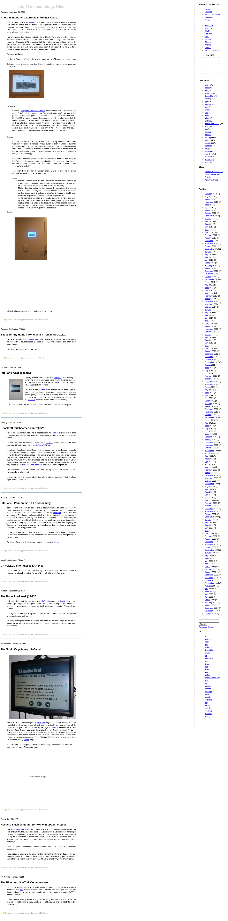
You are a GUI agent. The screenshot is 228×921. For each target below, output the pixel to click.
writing (207, 162)
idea (22, 890)
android (208, 85)
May (206, 227)
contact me (209, 17)
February (208, 194)
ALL (206, 636)
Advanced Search (206, 627)
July (206, 221)
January (208, 199)
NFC (207, 36)
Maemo (208, 48)
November (209, 202)
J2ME (207, 31)
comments (17, 320)
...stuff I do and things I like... (42, 6)
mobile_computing (212, 124)
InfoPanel (30, 22)
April (206, 207)
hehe (207, 107)
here (29, 349)
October (208, 213)
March (207, 232)
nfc (206, 129)
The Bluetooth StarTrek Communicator (25, 882)
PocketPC (209, 34)
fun (206, 101)
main (207, 115)
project (26, 740)
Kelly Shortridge (211, 180)
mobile (207, 121)
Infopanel (57, 377)
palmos (208, 132)
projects (208, 140)
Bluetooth (209, 25)
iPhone (208, 42)
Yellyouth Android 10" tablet (33, 111)
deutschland (210, 96)
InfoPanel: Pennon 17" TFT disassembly (26, 503)
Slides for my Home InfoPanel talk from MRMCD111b (33, 334)
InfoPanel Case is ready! (16, 372)
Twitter (207, 20)
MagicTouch (37, 445)
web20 (207, 151)
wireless (208, 159)
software (208, 146)
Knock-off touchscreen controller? (22, 428)
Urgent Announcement (32, 465)
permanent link (27, 320)
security (208, 143)
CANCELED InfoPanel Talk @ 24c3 (22, 565)
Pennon (55, 433)
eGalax (49, 443)
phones (208, 135)
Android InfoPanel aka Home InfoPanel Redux (29, 17)
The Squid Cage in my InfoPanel (21, 649)
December (209, 241)
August (208, 196)
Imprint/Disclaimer (212, 14)
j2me (207, 110)
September (209, 216)
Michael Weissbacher (214, 172)
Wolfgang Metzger (212, 174)
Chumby (54, 727)
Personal (208, 12)
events (207, 99)
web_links (209, 154)
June (207, 205)
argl (206, 90)
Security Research (212, 50)
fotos (43, 390)
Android (208, 45)
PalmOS (208, 28)
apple (207, 88)
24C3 (62, 601)
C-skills (208, 177)
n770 (207, 126)
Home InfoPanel (31, 339)
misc (207, 118)
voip (206, 148)
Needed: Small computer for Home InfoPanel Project (33, 824)
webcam (31, 400)
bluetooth (209, 93)
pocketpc (208, 137)
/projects (9, 320)
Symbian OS (210, 39)
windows (208, 157)
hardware (209, 104)
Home (207, 9)
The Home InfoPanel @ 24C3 (18, 596)
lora (206, 112)
